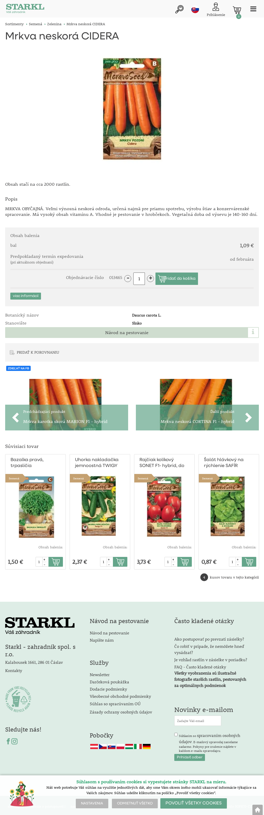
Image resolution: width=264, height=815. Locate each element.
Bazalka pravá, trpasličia (26, 461)
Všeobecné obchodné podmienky (120, 694)
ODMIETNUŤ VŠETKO (135, 803)
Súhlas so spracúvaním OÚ (115, 701)
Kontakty (13, 668)
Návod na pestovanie (126, 330)
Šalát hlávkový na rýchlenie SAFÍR (223, 461)
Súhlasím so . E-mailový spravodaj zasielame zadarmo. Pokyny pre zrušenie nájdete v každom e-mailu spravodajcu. (209, 741)
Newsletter (100, 672)
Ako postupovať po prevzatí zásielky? (209, 637)
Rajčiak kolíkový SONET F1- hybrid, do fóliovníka (161, 461)
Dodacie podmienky (108, 687)
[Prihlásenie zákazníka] (213, 10)
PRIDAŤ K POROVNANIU (38, 350)
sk (193, 9)
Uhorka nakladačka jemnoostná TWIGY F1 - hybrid (98, 461)
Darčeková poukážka (109, 679)
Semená (14, 476)
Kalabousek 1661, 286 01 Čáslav (34, 660)
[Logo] (24, 10)
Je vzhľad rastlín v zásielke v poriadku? (210, 657)
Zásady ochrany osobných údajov (121, 709)
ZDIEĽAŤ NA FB (18, 366)
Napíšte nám (102, 638)
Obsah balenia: (50, 545)
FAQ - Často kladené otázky (200, 664)
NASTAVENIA (92, 803)
